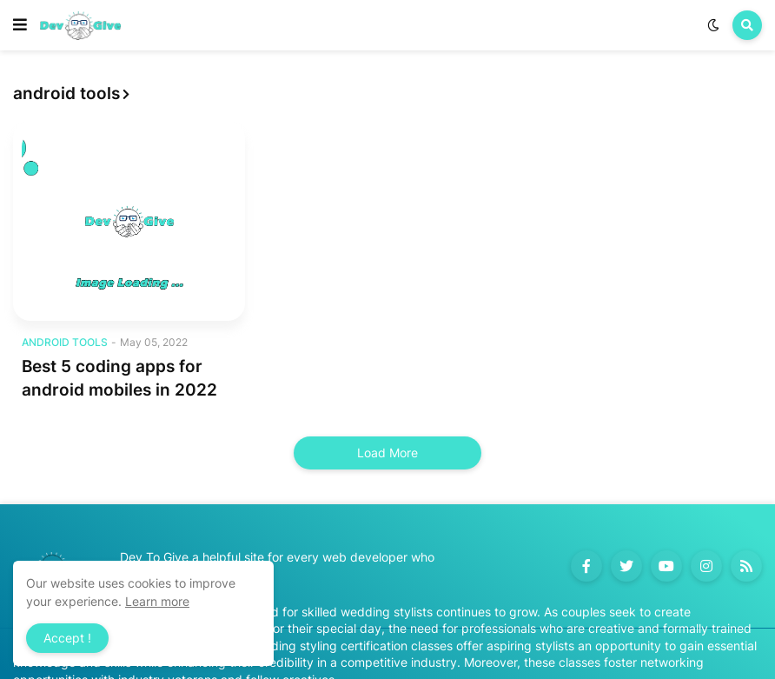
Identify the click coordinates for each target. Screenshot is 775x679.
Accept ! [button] (67, 637)
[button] (20, 25)
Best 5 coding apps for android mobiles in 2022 (119, 378)
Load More (387, 452)
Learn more (157, 601)
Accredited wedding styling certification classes (317, 645)
